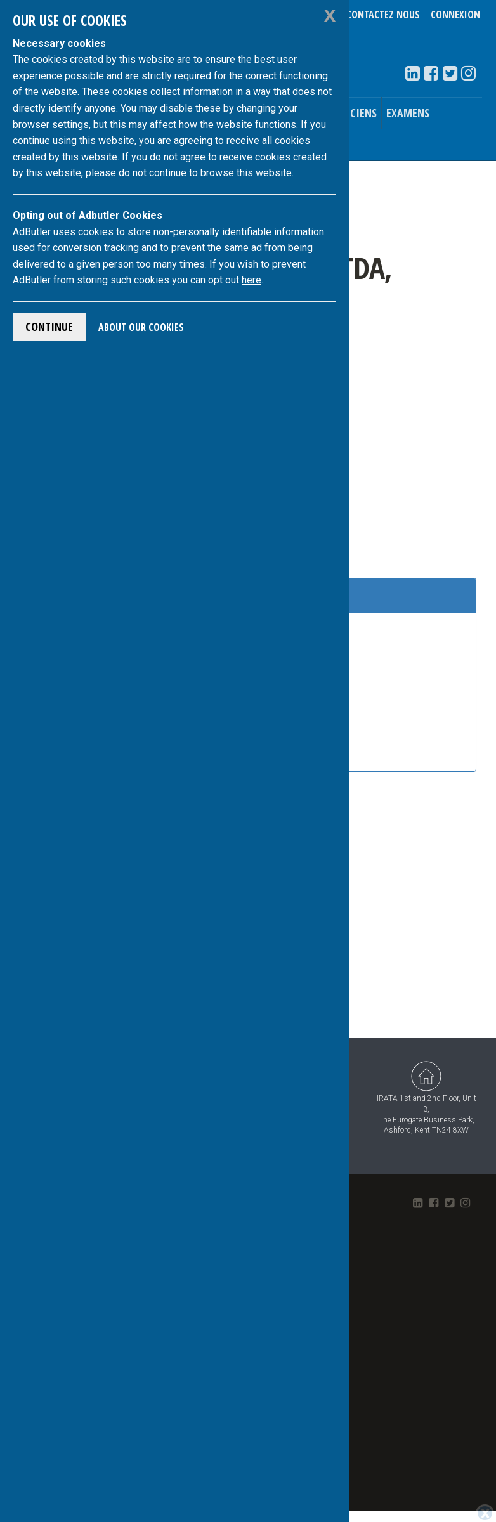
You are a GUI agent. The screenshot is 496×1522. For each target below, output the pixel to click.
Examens (407, 112)
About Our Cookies (141, 327)
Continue (49, 326)
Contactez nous (383, 15)
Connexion (455, 15)
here (251, 280)
